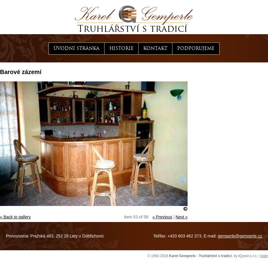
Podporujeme (195, 48)
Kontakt (155, 48)
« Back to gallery (15, 217)
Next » (182, 217)
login (264, 256)
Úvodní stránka (76, 48)
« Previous (162, 217)
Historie (121, 48)
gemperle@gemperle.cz (240, 236)
